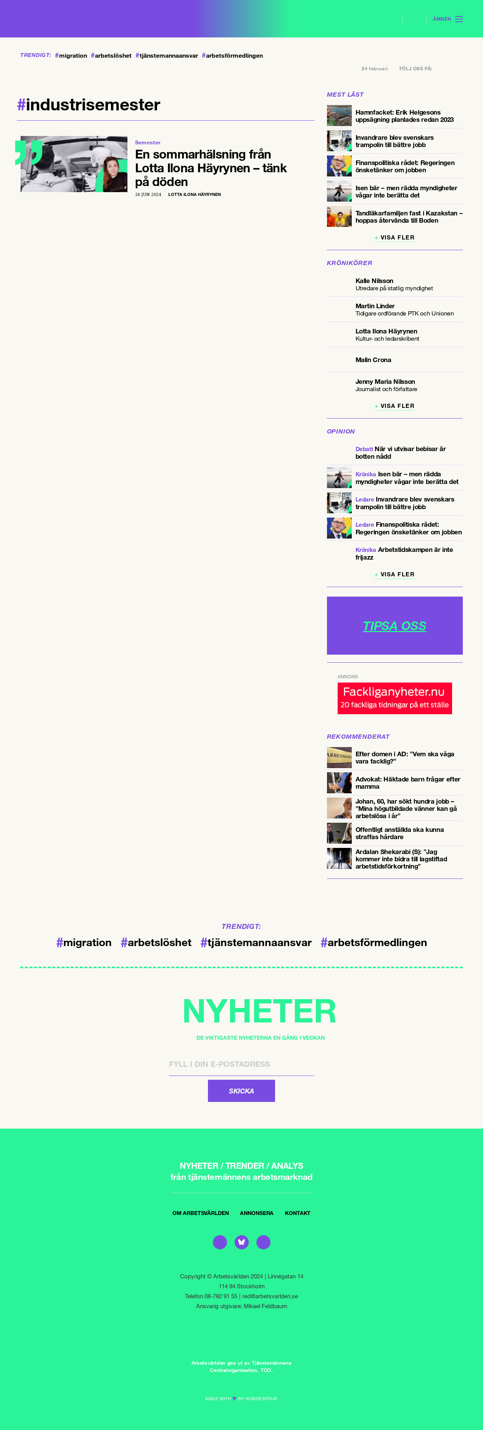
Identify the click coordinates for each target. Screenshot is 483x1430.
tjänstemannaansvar (166, 55)
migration (71, 55)
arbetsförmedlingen (232, 55)
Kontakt (298, 1213)
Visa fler (398, 238)
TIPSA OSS (394, 625)
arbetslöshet (111, 55)
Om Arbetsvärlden (200, 1213)
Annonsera (257, 1213)
